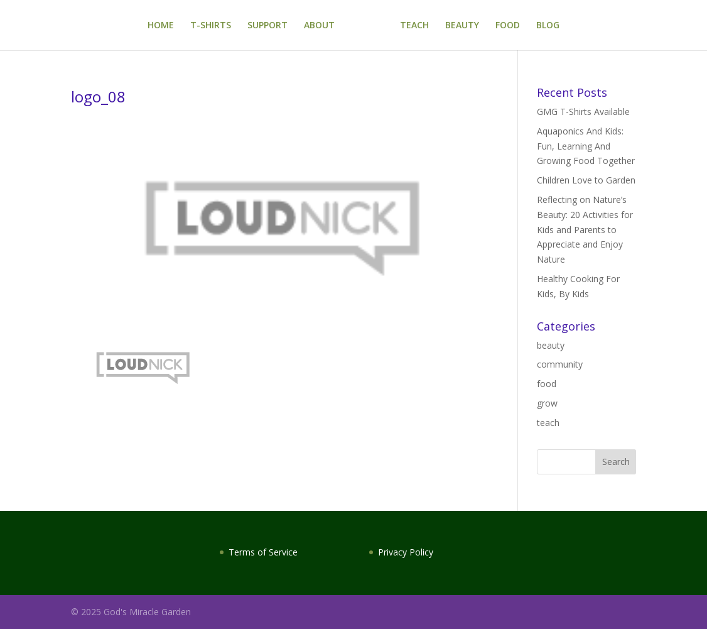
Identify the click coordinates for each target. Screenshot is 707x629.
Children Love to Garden (586, 180)
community (560, 364)
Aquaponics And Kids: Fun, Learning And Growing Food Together (586, 146)
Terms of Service (263, 552)
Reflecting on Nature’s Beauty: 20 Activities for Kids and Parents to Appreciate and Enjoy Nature (585, 229)
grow (547, 403)
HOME (161, 26)
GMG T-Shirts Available (583, 112)
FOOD (507, 26)
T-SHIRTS (210, 26)
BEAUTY (462, 26)
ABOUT (319, 26)
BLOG (547, 26)
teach (548, 423)
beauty (550, 345)
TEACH (414, 26)
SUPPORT (267, 26)
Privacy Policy (405, 552)
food (546, 384)
